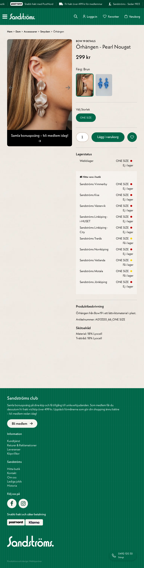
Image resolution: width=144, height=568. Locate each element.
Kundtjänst (13, 441)
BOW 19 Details (85, 41)
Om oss (11, 477)
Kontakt (11, 473)
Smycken (45, 31)
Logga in (90, 16)
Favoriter (111, 16)
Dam (18, 31)
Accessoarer (30, 31)
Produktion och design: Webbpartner (24, 561)
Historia (12, 485)
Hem (9, 31)
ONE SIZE (86, 117)
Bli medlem (22, 423)
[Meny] (4, 16)
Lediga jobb (14, 481)
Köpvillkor (13, 453)
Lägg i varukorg (107, 137)
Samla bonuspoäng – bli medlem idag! (39, 137)
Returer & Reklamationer (22, 445)
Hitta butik (13, 469)
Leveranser (13, 449)
